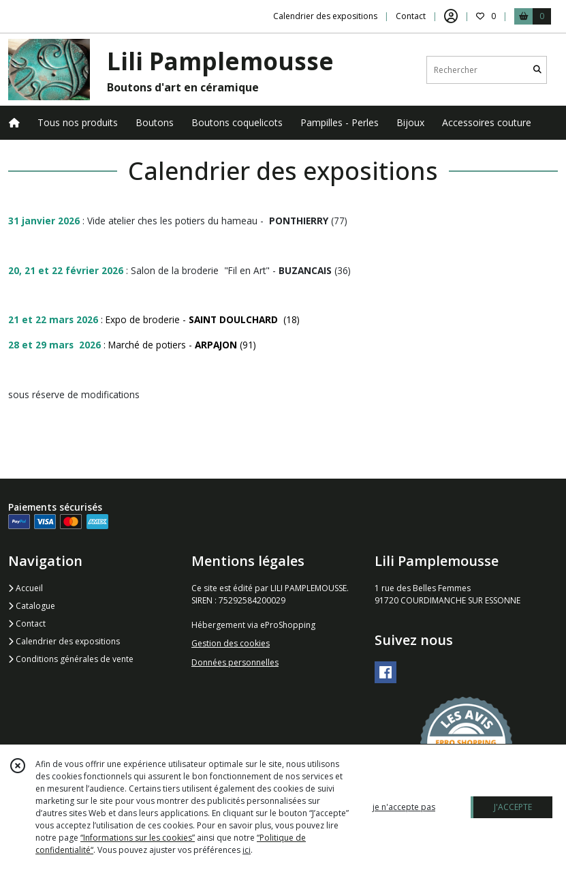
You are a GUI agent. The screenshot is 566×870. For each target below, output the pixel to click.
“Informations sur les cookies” (137, 837)
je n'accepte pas (404, 807)
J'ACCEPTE (513, 807)
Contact (411, 16)
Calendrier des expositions (64, 641)
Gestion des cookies (230, 643)
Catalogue (31, 606)
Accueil (25, 588)
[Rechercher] (537, 70)
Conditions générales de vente (70, 659)
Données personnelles (235, 662)
